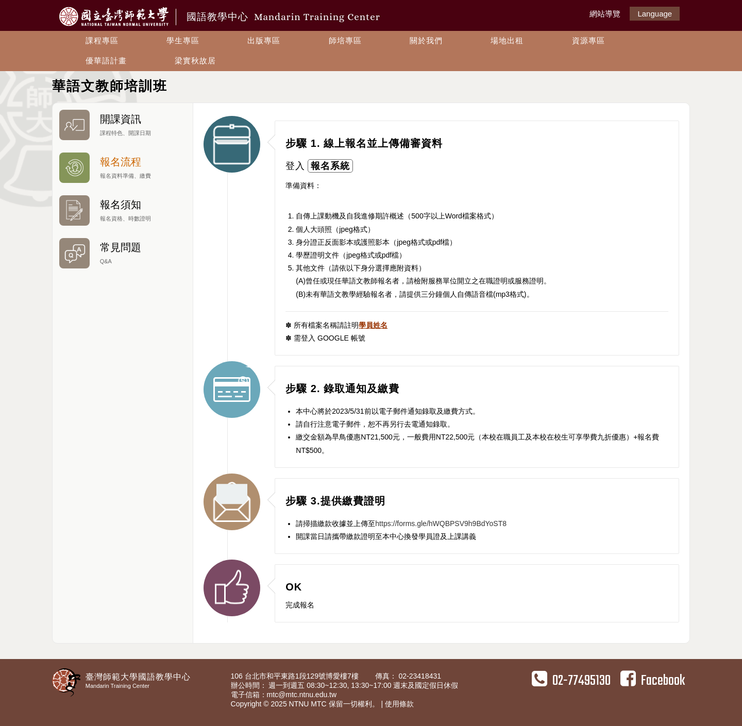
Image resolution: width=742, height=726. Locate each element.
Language (654, 13)
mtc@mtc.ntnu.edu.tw (302, 694)
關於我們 (426, 40)
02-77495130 (571, 680)
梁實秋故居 (195, 60)
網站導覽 (604, 13)
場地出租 (507, 40)
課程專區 (102, 40)
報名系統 (330, 166)
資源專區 (588, 40)
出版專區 (263, 40)
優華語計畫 (106, 60)
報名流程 (122, 168)
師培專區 (345, 40)
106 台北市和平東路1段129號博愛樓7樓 (296, 676)
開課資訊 (122, 125)
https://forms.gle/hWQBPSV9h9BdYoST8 (441, 523)
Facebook (652, 680)
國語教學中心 (283, 16)
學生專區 (182, 40)
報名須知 (122, 210)
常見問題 (122, 253)
